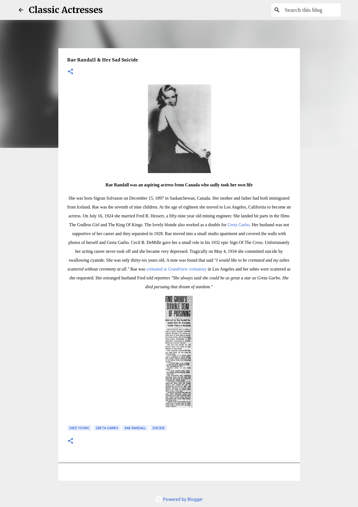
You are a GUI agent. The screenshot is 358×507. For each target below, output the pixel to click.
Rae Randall (135, 428)
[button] (70, 72)
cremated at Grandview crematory (176, 269)
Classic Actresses (66, 10)
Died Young (79, 428)
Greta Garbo (239, 224)
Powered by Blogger (179, 499)
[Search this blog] (312, 10)
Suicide (158, 428)
